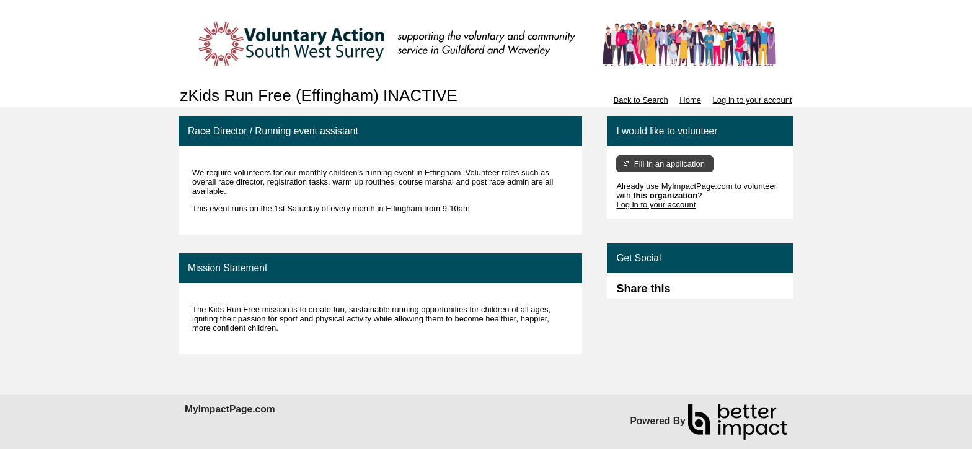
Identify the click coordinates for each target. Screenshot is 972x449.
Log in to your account (752, 100)
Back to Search (640, 100)
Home (690, 100)
